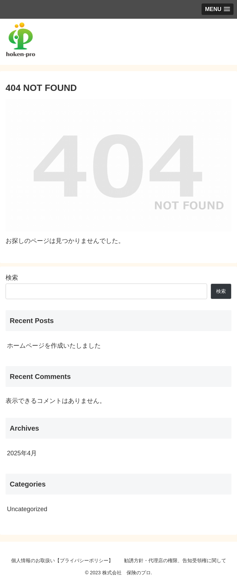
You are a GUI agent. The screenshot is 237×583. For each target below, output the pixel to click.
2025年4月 (22, 453)
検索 (12, 277)
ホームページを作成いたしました (54, 345)
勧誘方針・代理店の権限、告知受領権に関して (175, 560)
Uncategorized (27, 509)
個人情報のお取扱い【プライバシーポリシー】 (62, 560)
